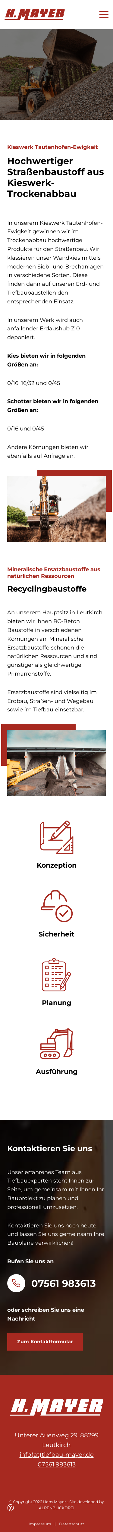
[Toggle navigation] (100, 14)
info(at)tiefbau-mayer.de (57, 1454)
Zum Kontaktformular (45, 1342)
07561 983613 (63, 1283)
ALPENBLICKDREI (56, 1508)
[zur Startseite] (35, 14)
